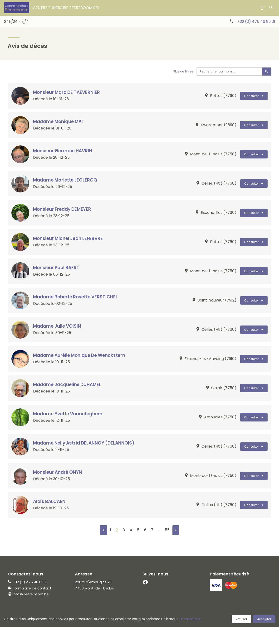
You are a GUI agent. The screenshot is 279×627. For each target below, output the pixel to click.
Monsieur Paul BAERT (57, 267)
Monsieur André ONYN (58, 472)
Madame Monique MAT (59, 121)
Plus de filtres (183, 71)
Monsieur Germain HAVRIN (63, 151)
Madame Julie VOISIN (58, 326)
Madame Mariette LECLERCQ (65, 180)
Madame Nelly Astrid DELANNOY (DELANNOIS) (85, 443)
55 (167, 530)
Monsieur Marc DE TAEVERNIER (67, 92)
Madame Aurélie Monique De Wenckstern (81, 355)
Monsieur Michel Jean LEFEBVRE (69, 238)
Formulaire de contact (29, 588)
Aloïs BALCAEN (50, 501)
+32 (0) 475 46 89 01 (256, 21)
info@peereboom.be (31, 594)
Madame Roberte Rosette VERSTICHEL (77, 297)
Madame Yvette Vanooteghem (69, 414)
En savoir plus (190, 619)
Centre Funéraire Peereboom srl (66, 7)
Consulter (254, 96)
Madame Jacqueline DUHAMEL (68, 384)
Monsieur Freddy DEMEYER (63, 209)
